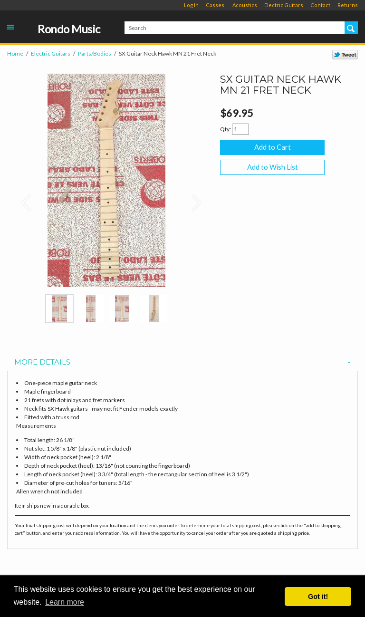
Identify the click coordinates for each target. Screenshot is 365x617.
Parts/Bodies (94, 53)
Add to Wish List (272, 167)
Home (15, 53)
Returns (347, 5)
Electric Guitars (283, 5)
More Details (182, 362)
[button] (22, 198)
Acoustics (244, 5)
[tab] (182, 362)
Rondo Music (69, 29)
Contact (320, 5)
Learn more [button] (64, 602)
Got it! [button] (318, 596)
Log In (191, 5)
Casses (215, 5)
